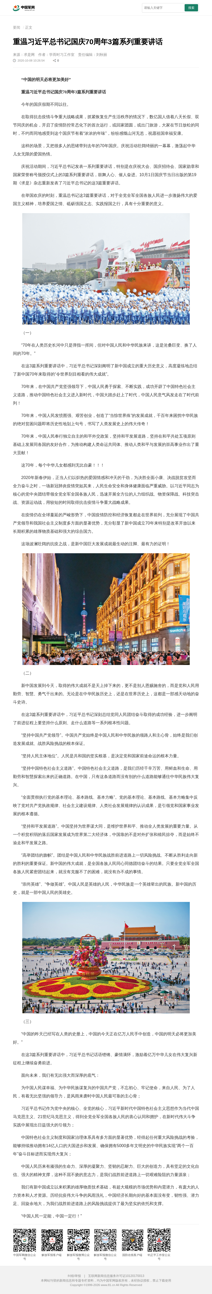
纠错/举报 (74, 1276)
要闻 (16, 27)
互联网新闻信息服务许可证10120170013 (116, 1276)
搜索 (191, 8)
